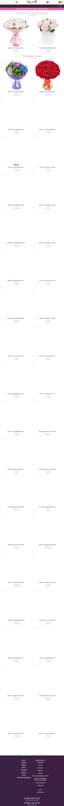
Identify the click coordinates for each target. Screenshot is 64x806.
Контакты (40, 770)
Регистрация (40, 792)
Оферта (40, 773)
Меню (6, 2)
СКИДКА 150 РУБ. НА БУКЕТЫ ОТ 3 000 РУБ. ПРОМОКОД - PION (32, 9)
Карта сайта (40, 785)
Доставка (40, 768)
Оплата (40, 765)
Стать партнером (40, 782)
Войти (61, 6)
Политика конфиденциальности (40, 776)
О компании (40, 762)
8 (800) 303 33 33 (32, 798)
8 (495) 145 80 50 (32, 803)
